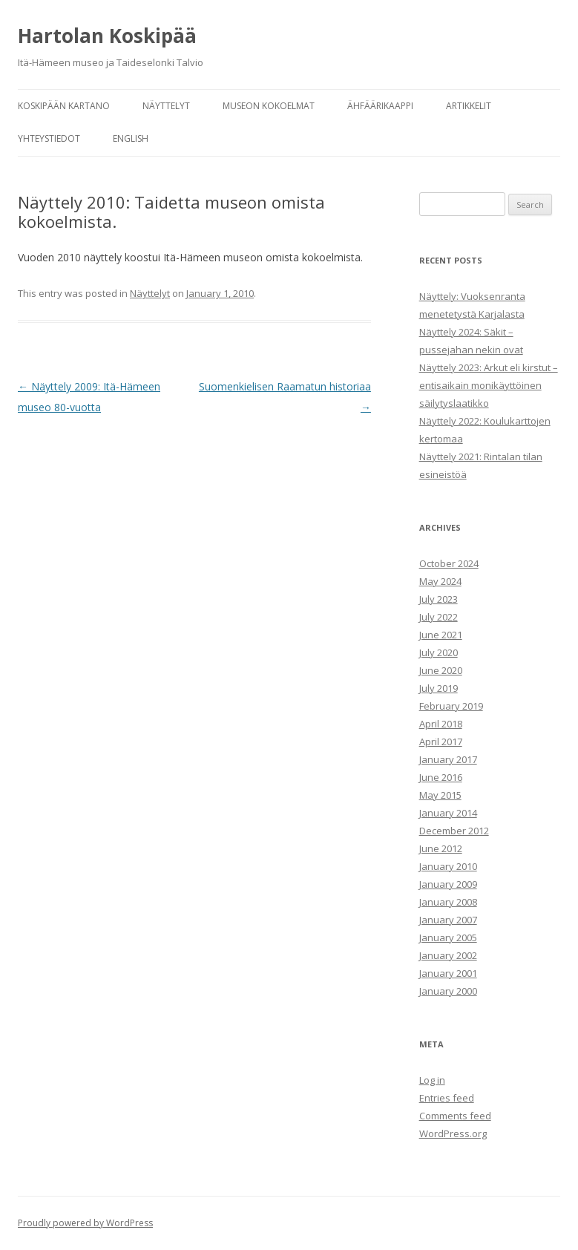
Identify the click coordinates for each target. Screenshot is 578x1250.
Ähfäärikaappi (380, 105)
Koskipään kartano (64, 105)
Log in (432, 1080)
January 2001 (448, 973)
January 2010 (448, 866)
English (130, 138)
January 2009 (448, 884)
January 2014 (448, 812)
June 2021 (440, 634)
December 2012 (454, 830)
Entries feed (446, 1098)
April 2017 (440, 741)
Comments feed (455, 1115)
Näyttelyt (166, 105)
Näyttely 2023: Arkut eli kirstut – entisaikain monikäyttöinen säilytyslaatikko (488, 385)
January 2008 (448, 902)
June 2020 (440, 670)
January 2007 (448, 919)
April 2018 (440, 723)
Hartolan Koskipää (107, 35)
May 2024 (440, 581)
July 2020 (438, 652)
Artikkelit (468, 105)
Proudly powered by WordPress (85, 1223)
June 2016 (440, 777)
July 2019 (438, 688)
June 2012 (440, 848)
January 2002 (448, 955)
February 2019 (451, 706)
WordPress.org (453, 1133)
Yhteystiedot (49, 138)
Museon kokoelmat (269, 105)
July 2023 (438, 599)
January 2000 (448, 991)
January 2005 (448, 937)
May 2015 (440, 795)
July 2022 (438, 617)
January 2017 (448, 759)
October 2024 (449, 563)
